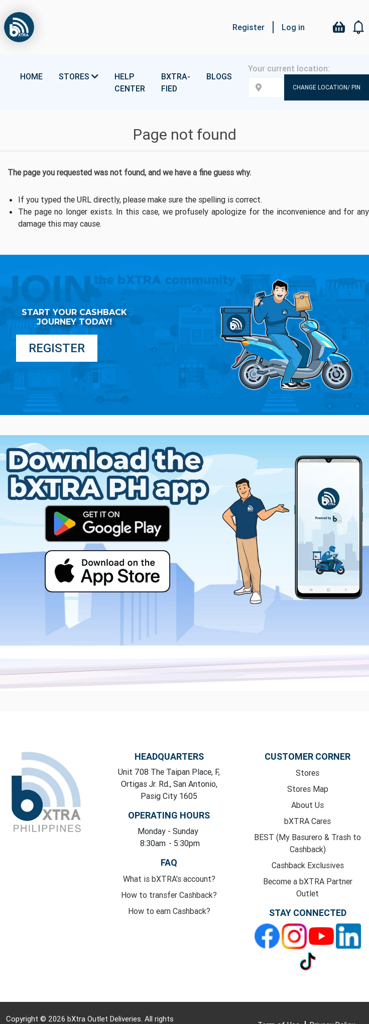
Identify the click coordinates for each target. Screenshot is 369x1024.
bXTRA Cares (307, 821)
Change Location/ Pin (326, 87)
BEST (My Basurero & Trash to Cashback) (307, 843)
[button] (359, 27)
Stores (307, 773)
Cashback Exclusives (308, 865)
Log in (293, 27)
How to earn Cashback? (169, 911)
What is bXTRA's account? (169, 879)
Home (31, 76)
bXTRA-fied (175, 82)
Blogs (219, 76)
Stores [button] (78, 76)
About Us (307, 805)
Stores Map (307, 789)
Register (248, 27)
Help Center (129, 82)
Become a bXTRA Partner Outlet (307, 887)
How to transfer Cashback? (169, 895)
